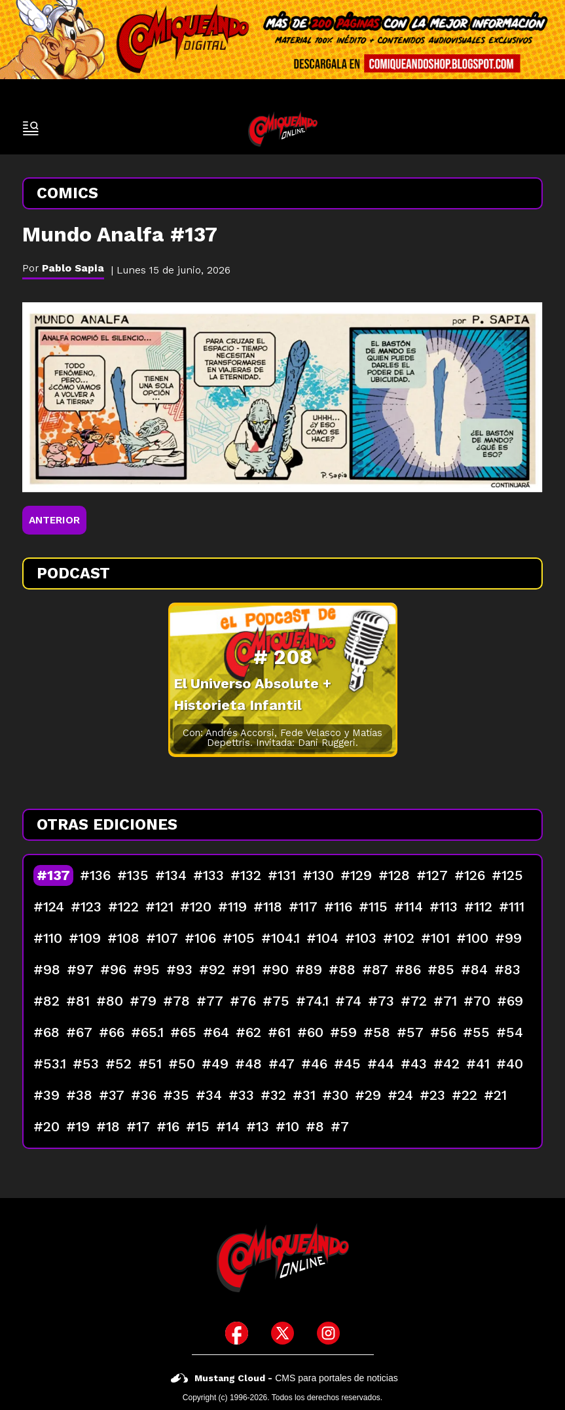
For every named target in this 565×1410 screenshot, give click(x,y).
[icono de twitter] (282, 1333)
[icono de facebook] (236, 1333)
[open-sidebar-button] (31, 128)
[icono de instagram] (328, 1333)
